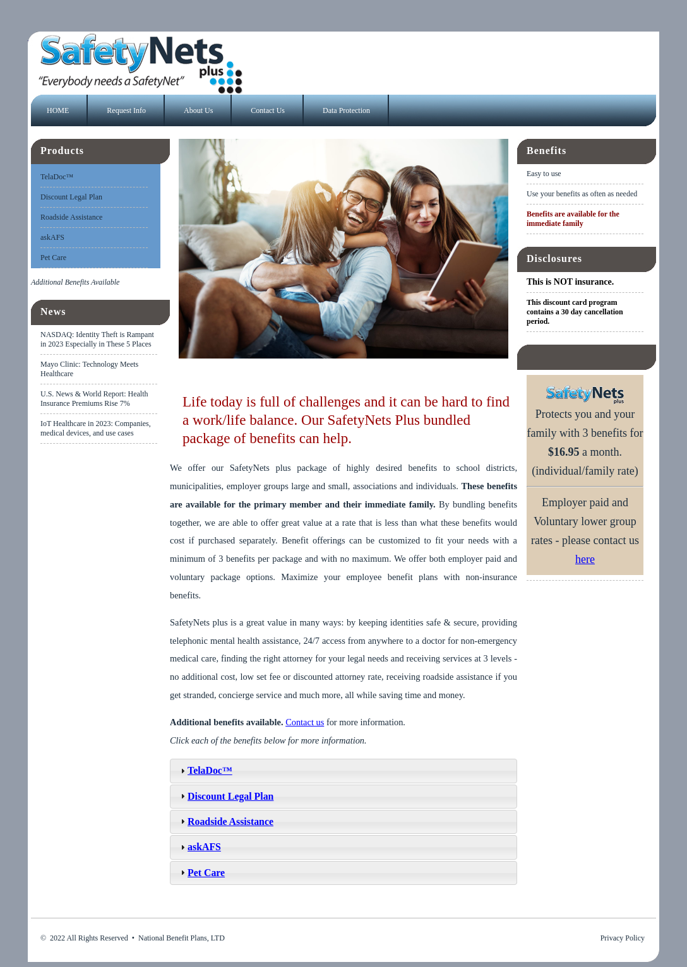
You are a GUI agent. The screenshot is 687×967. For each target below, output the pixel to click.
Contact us (304, 722)
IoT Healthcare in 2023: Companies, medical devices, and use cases (95, 428)
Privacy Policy (622, 938)
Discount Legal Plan (71, 197)
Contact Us (268, 110)
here (585, 559)
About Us (198, 110)
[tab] (343, 771)
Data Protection (346, 110)
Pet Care (53, 257)
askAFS (52, 237)
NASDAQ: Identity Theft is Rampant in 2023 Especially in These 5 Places (97, 339)
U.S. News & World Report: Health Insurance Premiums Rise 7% (94, 398)
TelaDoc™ (56, 176)
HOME (58, 110)
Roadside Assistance (71, 217)
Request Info (126, 110)
